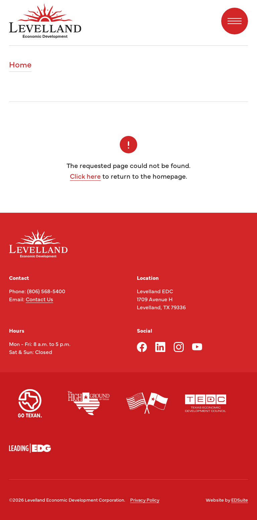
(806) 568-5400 (46, 291)
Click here (85, 175)
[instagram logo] (179, 347)
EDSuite (239, 499)
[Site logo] (45, 21)
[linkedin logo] (160, 347)
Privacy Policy (144, 499)
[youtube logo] (197, 347)
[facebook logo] (142, 347)
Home (20, 64)
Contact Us (39, 299)
